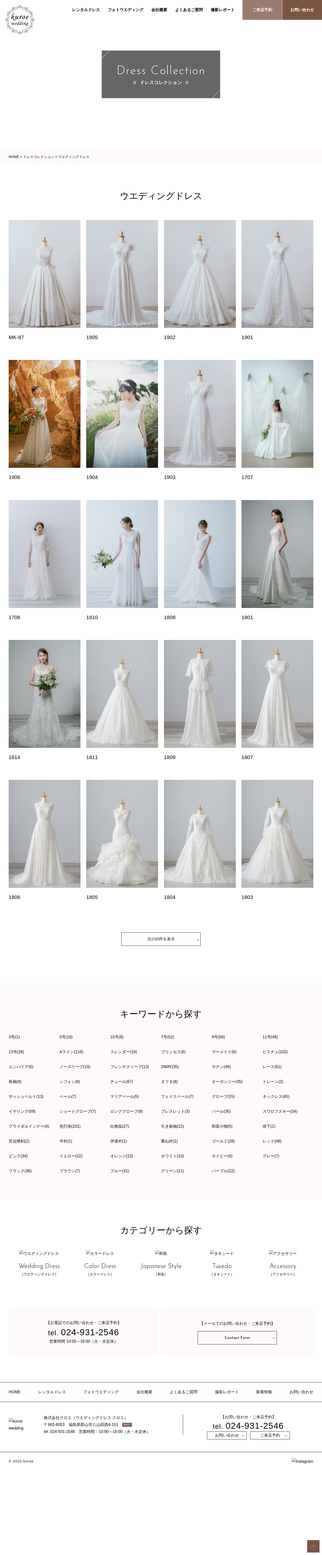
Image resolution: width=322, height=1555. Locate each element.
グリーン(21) (172, 1171)
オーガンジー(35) (227, 1081)
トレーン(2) (273, 1081)
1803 (247, 897)
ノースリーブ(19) (74, 1067)
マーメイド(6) (224, 1052)
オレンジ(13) (121, 1156)
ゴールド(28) (223, 1141)
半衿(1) (65, 1141)
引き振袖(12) (172, 1126)
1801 (247, 617)
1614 (14, 757)
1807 (247, 757)
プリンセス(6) (173, 1052)
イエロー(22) (70, 1156)
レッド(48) (272, 1141)
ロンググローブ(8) (126, 1111)
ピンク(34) (18, 1156)
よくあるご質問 (189, 10)
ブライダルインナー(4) (29, 1126)
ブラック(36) (20, 1171)
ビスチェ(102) (275, 1052)
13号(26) (16, 1052)
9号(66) (218, 1037)
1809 (170, 757)
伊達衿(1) (118, 1141)
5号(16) (66, 1037)
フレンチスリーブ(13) (129, 1067)
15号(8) (116, 1037)
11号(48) (270, 1037)
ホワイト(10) (172, 1156)
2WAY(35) (170, 1067)
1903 (170, 477)
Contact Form (237, 1422)
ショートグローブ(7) (77, 1111)
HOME (15, 1476)
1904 (92, 477)
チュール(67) (121, 1081)
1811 (92, 757)
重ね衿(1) (169, 1141)
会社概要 (159, 10)
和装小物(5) (222, 1126)
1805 (92, 897)
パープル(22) (223, 1171)
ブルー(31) (119, 1171)
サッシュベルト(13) (26, 1096)
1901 (247, 337)
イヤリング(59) (22, 1111)
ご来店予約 (262, 10)
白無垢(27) (119, 1126)
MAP (127, 1511)
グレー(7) (271, 1156)
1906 (14, 477)
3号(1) (14, 1037)
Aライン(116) (71, 1052)
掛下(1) (269, 1126)
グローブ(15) (223, 1096)
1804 (170, 897)
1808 (170, 617)
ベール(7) (67, 1096)
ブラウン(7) (69, 1171)
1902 (170, 337)
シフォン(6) (69, 1081)
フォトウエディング (125, 10)
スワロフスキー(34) (280, 1111)
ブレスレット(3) (175, 1111)
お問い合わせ (302, 10)
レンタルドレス (86, 10)
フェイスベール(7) (177, 1096)
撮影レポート (223, 10)
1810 (92, 617)
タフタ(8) (169, 1081)
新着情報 (264, 1476)
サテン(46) (221, 1067)
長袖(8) (15, 1081)
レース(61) (272, 1067)
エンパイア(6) (21, 1067)
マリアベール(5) (124, 1096)
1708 (14, 617)
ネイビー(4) (222, 1156)
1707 (247, 477)
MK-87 (16, 337)
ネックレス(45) (276, 1096)
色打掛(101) (69, 1126)
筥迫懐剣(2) (19, 1141)
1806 (14, 897)
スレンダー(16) (123, 1052)
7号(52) (167, 1037)
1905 (92, 337)
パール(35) (221, 1111)
